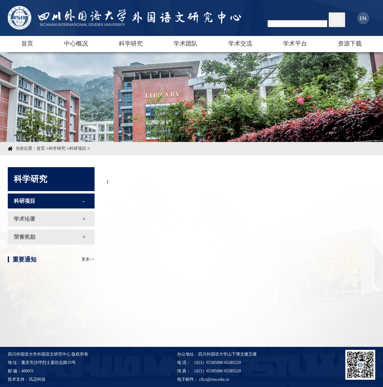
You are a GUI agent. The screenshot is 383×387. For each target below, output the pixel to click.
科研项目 (77, 148)
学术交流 (240, 43)
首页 (27, 43)
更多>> (88, 271)
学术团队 (185, 43)
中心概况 (76, 43)
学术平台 (295, 43)
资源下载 (350, 43)
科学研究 (131, 43)
